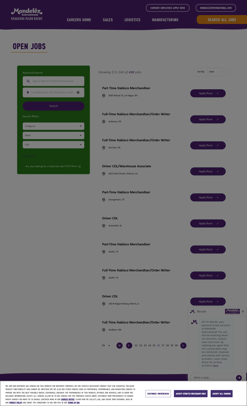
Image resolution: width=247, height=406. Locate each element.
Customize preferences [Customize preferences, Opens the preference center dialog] (158, 393)
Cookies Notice (67, 399)
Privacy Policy (15, 402)
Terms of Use (74, 402)
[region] (123, 393)
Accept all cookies (222, 393)
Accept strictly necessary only (191, 393)
